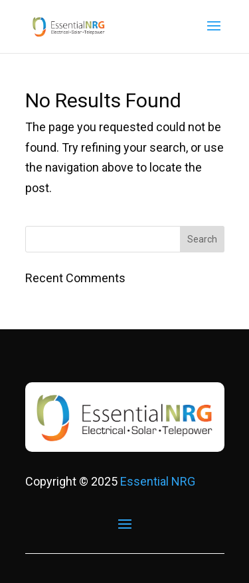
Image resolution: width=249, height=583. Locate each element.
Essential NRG (157, 481)
